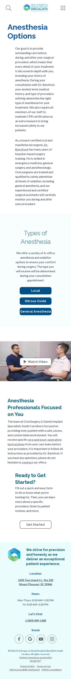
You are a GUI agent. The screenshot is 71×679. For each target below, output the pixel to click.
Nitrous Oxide (35, 301)
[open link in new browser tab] (19, 639)
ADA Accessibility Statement (24, 669)
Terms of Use (44, 666)
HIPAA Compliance (52, 669)
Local (35, 291)
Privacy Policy (27, 666)
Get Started (35, 524)
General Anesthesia (35, 311)
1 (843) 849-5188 (35, 620)
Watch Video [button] (36, 362)
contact (27, 462)
